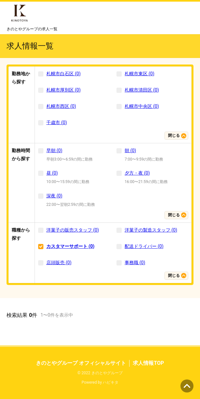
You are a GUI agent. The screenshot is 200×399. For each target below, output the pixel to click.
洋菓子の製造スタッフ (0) (151, 230)
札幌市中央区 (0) (142, 106)
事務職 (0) (135, 262)
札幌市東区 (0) (139, 73)
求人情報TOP (148, 363)
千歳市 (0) (56, 122)
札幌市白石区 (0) (63, 73)
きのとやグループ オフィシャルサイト (81, 363)
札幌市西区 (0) (61, 106)
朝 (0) (130, 150)
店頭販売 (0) (58, 262)
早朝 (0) (54, 150)
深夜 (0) (54, 195)
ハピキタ (110, 382)
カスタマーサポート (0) (70, 246)
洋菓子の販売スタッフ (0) (72, 230)
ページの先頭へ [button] (186, 385)
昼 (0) (52, 173)
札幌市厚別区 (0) (63, 90)
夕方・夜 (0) (137, 173)
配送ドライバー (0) (144, 246)
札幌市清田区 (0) (142, 90)
